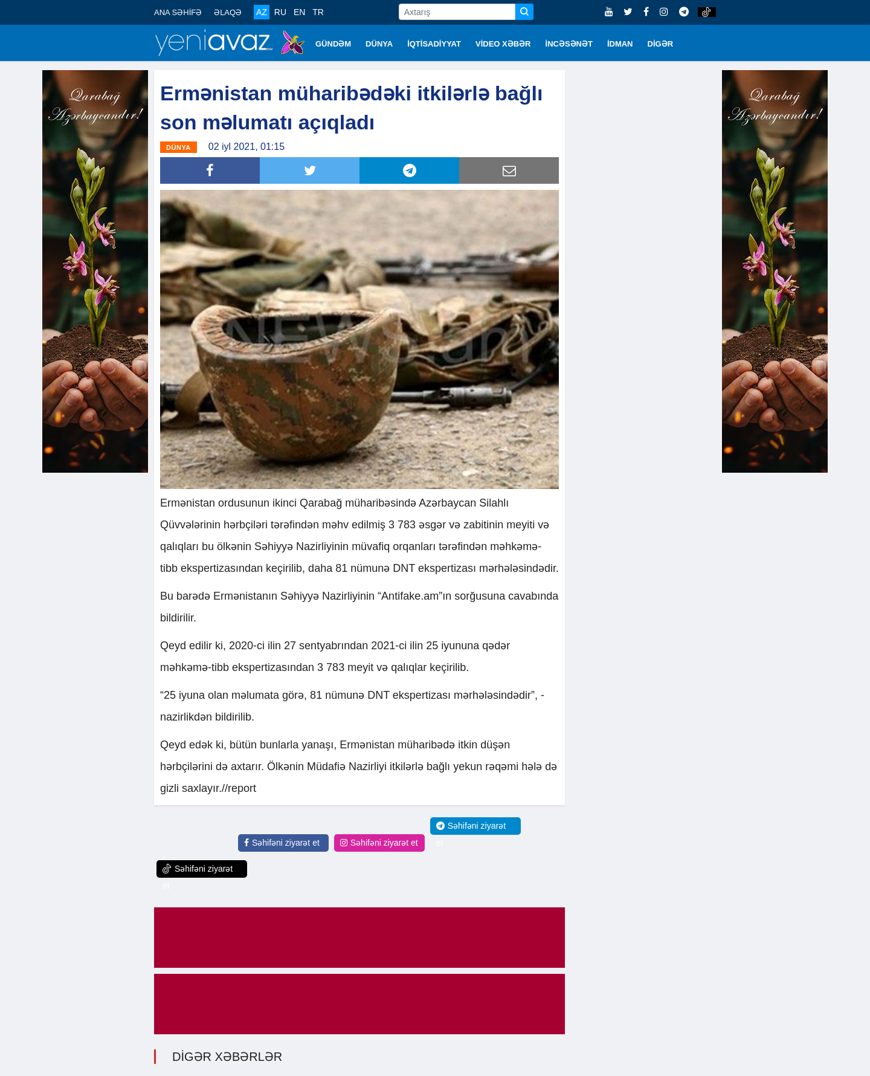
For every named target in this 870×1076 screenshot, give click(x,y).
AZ (261, 12)
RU (280, 12)
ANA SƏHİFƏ (178, 12)
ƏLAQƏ (228, 12)
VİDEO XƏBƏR (503, 43)
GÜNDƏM (333, 43)
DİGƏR (661, 43)
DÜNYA (379, 43)
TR (318, 12)
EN (299, 12)
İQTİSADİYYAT (434, 43)
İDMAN (620, 43)
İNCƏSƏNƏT (569, 43)
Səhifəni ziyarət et (282, 843)
